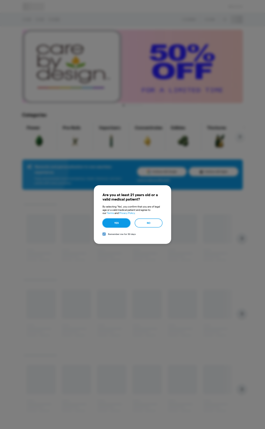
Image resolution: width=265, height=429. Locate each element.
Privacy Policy (127, 213)
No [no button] (148, 222)
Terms (110, 213)
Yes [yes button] (116, 222)
